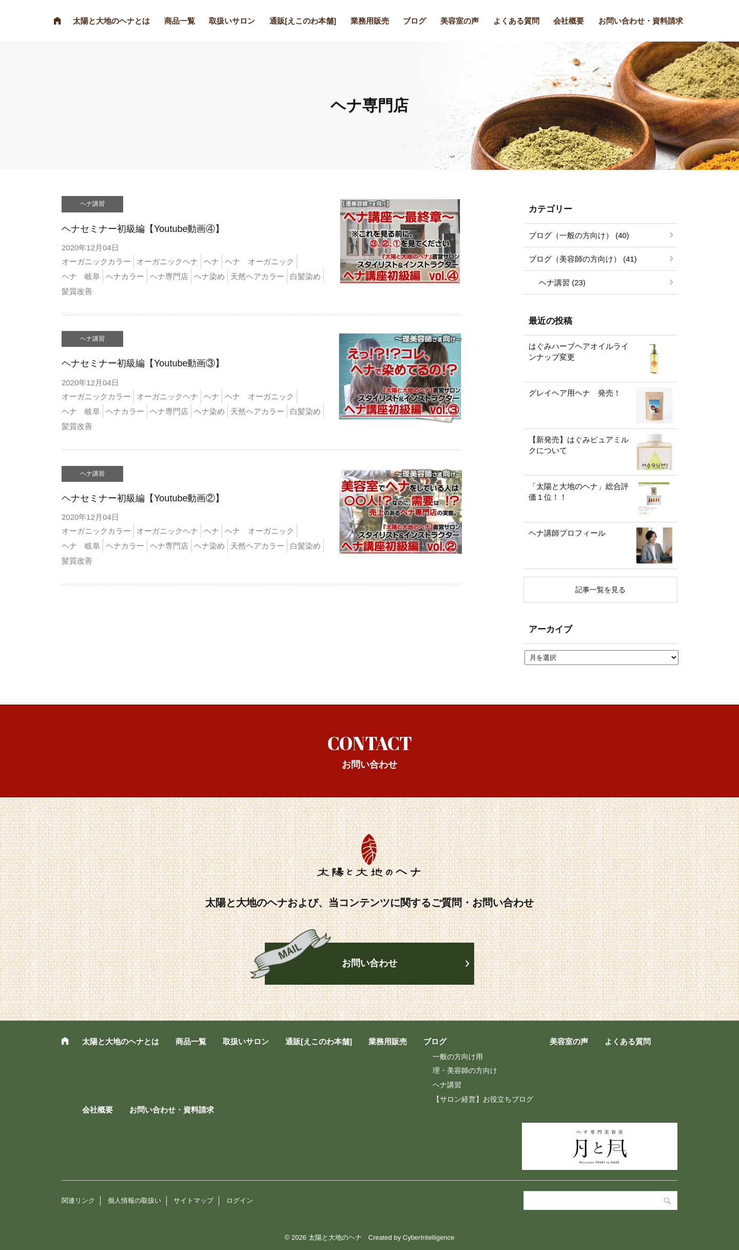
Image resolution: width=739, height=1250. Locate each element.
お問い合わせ (369, 963)
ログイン (239, 1200)
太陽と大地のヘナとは (111, 20)
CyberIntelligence (428, 1237)
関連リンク (78, 1200)
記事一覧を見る (600, 589)
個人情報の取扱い (134, 1200)
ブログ (414, 20)
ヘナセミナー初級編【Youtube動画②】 (143, 498)
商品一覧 (179, 20)
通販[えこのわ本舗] (302, 20)
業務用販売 (370, 20)
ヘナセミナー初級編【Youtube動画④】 (143, 229)
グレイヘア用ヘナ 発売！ (575, 392)
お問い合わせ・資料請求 (640, 20)
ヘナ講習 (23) (562, 282)
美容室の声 (459, 20)
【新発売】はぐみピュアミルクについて (579, 445)
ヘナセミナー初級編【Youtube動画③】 (143, 363)
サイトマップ (193, 1200)
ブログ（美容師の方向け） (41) (583, 259)
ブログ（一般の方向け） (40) (579, 235)
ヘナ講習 (447, 1085)
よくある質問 (516, 20)
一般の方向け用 (458, 1056)
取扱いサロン (232, 20)
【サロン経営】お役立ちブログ (483, 1099)
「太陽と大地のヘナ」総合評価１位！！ (579, 491)
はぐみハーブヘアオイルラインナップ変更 (579, 351)
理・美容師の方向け (465, 1070)
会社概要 (568, 20)
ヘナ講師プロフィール (567, 533)
